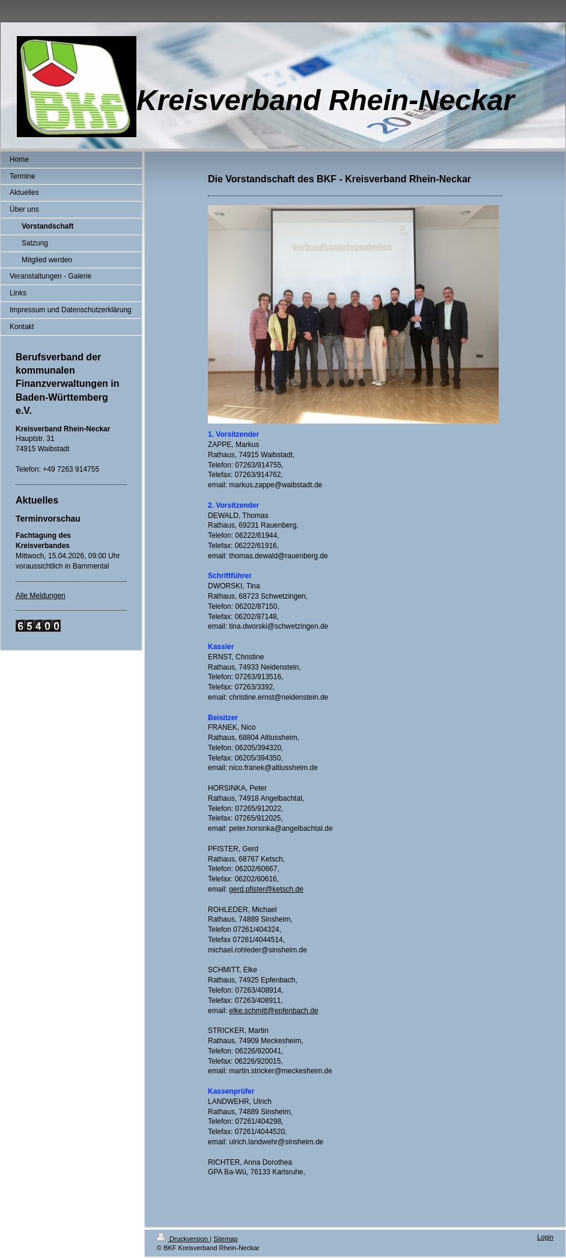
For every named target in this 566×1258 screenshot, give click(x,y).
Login (545, 1237)
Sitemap (225, 1238)
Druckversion (183, 1238)
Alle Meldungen (40, 595)
